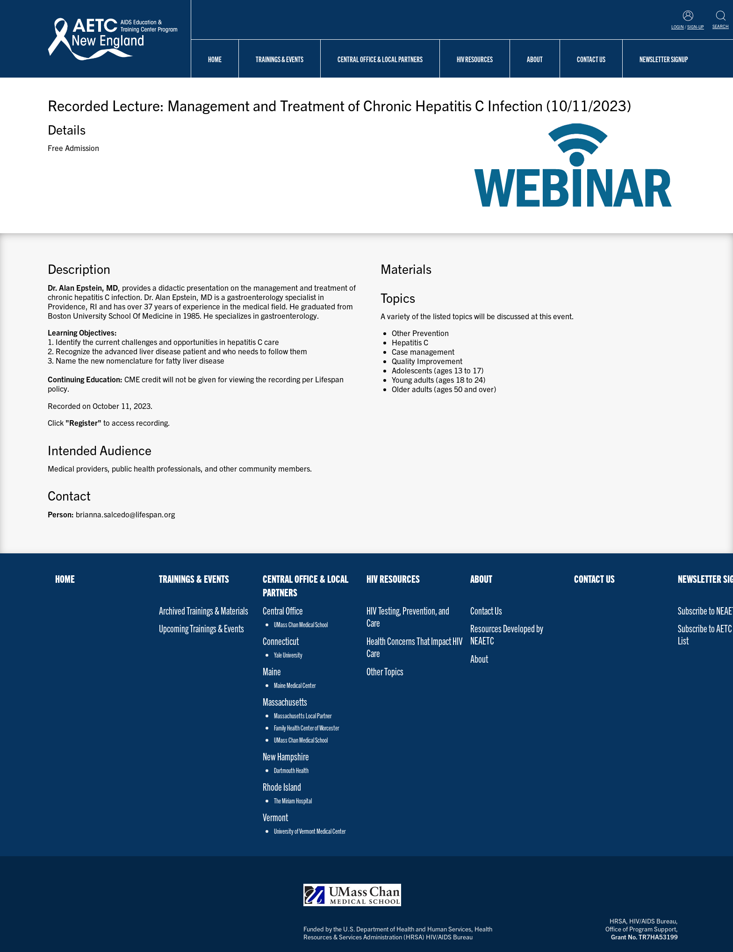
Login (677, 26)
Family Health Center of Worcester (306, 727)
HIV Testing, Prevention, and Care (407, 616)
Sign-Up (695, 26)
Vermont (275, 816)
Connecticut (281, 640)
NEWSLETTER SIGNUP (664, 59)
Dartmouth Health (291, 770)
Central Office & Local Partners (380, 59)
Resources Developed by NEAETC (506, 634)
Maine (272, 671)
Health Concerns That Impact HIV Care (414, 646)
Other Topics (384, 671)
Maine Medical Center (295, 685)
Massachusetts (285, 701)
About (535, 59)
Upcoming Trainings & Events (201, 628)
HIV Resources (475, 59)
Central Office (283, 610)
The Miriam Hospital (293, 800)
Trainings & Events (279, 59)
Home (215, 59)
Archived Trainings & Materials (203, 610)
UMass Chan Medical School (301, 624)
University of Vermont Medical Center (309, 831)
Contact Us (591, 59)
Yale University (288, 655)
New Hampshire (286, 756)
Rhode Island (282, 786)
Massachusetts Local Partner (302, 715)
